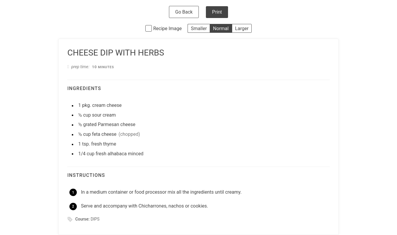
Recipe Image (167, 28)
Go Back (184, 12)
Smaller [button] (199, 28)
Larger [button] (241, 28)
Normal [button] (221, 28)
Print (217, 11)
